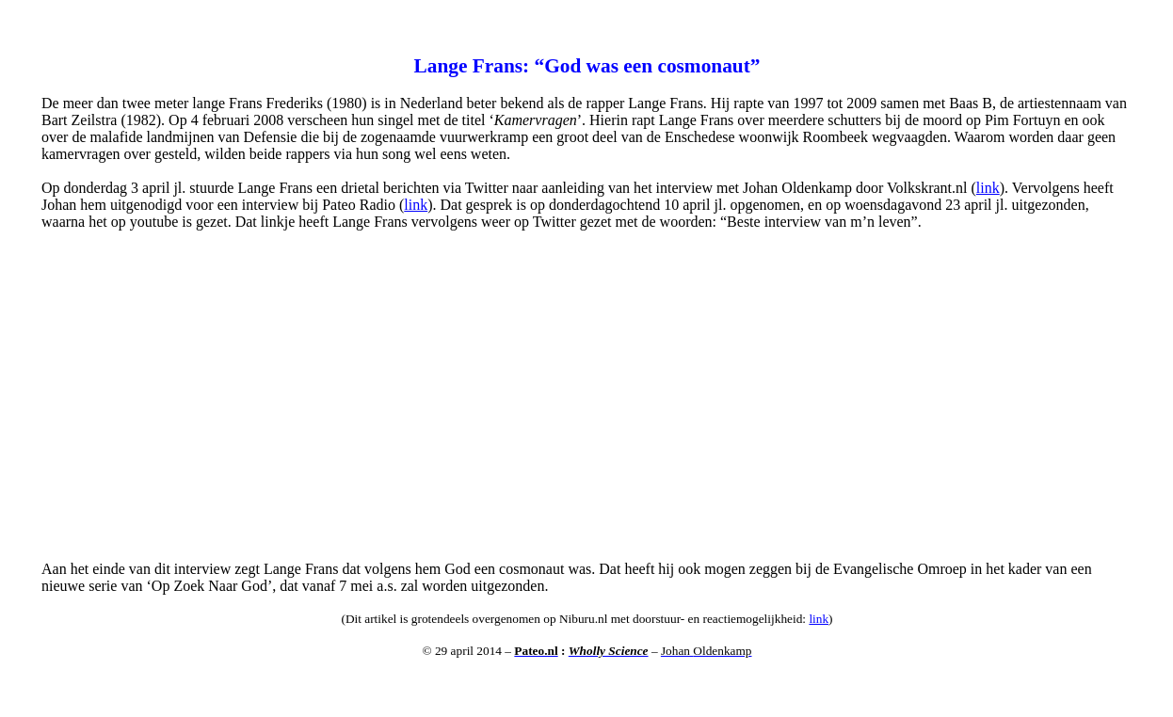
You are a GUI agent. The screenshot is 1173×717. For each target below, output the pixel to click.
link (988, 188)
